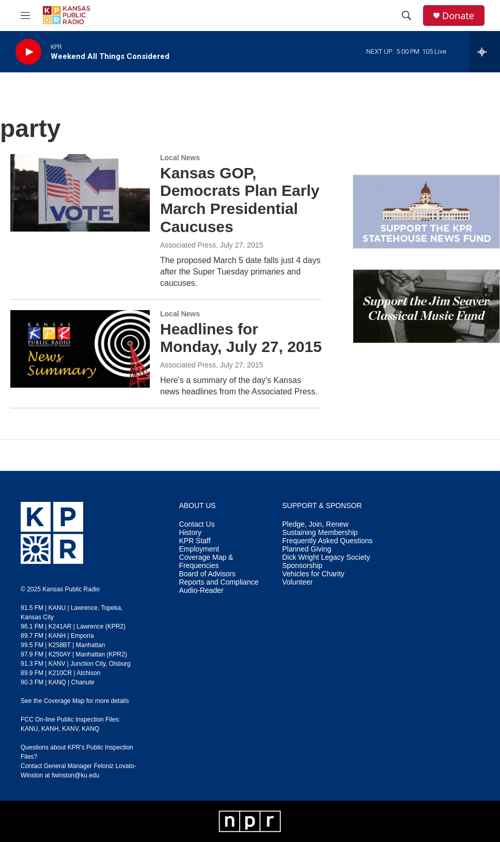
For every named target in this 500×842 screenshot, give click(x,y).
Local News (180, 158)
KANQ (90, 728)
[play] (28, 52)
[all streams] (485, 51)
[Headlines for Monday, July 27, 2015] (80, 349)
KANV (70, 728)
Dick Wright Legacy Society (326, 557)
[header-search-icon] (406, 15)
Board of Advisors (207, 574)
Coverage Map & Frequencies (206, 562)
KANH (49, 728)
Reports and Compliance (218, 582)
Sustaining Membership (319, 533)
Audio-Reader (201, 590)
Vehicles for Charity (313, 574)
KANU (29, 728)
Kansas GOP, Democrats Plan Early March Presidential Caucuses (239, 199)
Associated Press (188, 245)
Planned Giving (306, 549)
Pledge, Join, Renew (315, 524)
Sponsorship (302, 566)
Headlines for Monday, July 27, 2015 (241, 338)
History (190, 533)
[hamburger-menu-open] (25, 15)
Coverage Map (64, 701)
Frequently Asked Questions (327, 541)
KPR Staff (194, 541)
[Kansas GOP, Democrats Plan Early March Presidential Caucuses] (80, 193)
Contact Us (196, 524)
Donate (458, 15)
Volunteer (297, 582)
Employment (199, 549)
